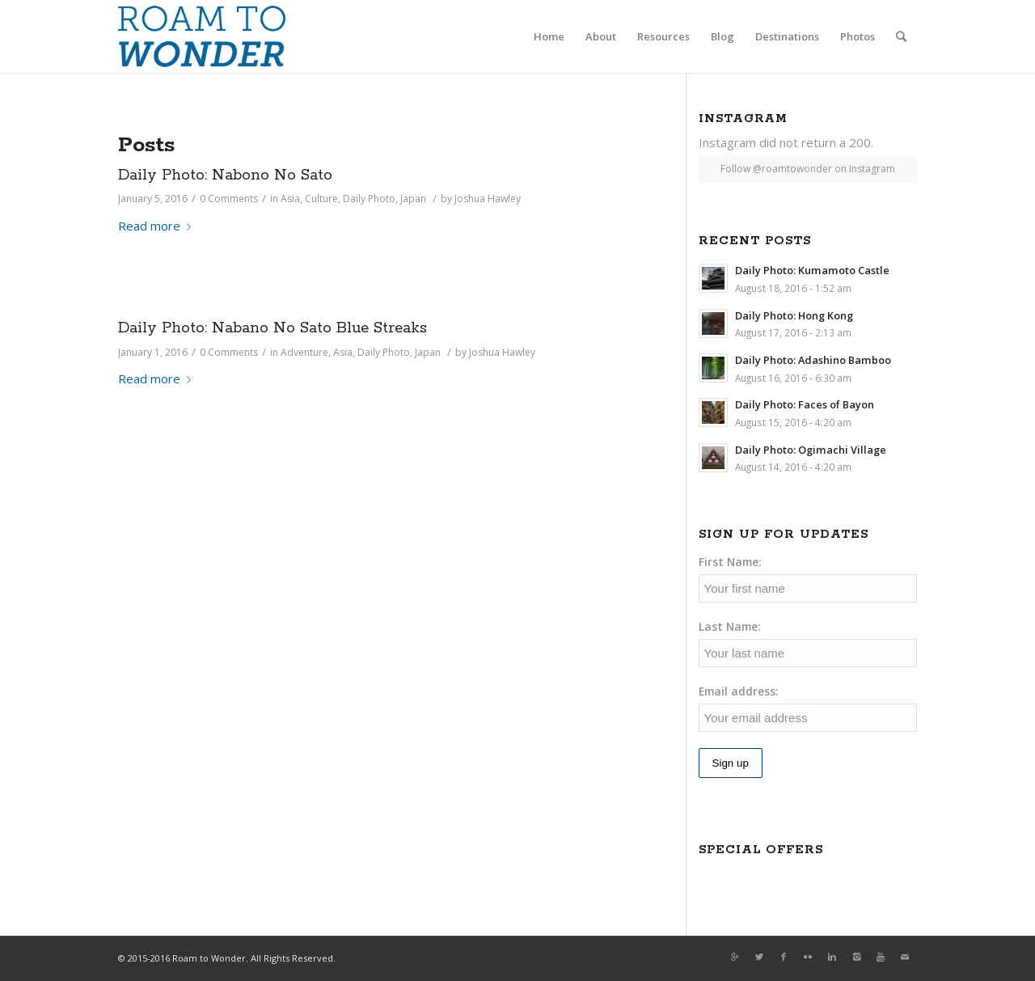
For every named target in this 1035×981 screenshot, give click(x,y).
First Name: (730, 561)
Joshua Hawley (487, 198)
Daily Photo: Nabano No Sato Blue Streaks (272, 328)
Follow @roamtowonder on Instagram (807, 168)
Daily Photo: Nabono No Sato (225, 175)
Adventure (304, 352)
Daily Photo (369, 198)
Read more (157, 226)
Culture (321, 198)
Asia (290, 198)
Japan (413, 198)
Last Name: (730, 626)
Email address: (739, 691)
